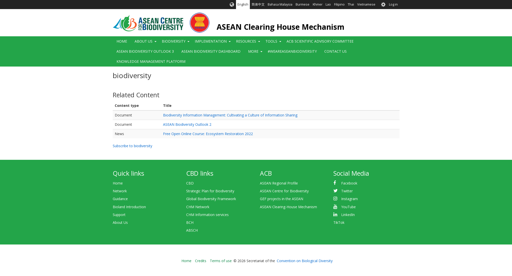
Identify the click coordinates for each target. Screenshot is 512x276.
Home (121, 41)
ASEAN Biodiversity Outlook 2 (187, 124)
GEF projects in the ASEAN (281, 198)
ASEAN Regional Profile (279, 183)
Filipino (339, 4)
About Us (143, 41)
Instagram (349, 198)
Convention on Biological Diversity (305, 260)
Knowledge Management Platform (150, 61)
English (243, 4)
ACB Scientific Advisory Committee (320, 41)
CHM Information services (207, 214)
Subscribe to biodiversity (132, 145)
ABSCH (192, 230)
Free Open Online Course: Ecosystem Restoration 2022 (208, 133)
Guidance (120, 198)
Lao (328, 4)
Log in (393, 4)
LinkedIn (348, 214)
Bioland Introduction (129, 206)
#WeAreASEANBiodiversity (292, 51)
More (253, 51)
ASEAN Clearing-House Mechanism (288, 206)
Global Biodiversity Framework (211, 198)
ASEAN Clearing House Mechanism (280, 27)
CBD (190, 183)
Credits (200, 260)
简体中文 (258, 4)
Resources (246, 41)
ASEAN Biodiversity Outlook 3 (145, 51)
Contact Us (335, 51)
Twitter (347, 191)
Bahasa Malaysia (280, 4)
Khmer (318, 4)
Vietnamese (366, 4)
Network (120, 191)
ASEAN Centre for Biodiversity (284, 191)
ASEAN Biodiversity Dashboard (211, 51)
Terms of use (221, 260)
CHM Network (197, 206)
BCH (189, 222)
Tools (271, 41)
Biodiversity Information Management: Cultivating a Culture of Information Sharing (230, 115)
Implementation (211, 41)
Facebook (349, 183)
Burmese (302, 4)
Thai (351, 4)
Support (119, 214)
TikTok (338, 222)
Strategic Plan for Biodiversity (210, 191)
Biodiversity (173, 41)
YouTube (348, 206)
